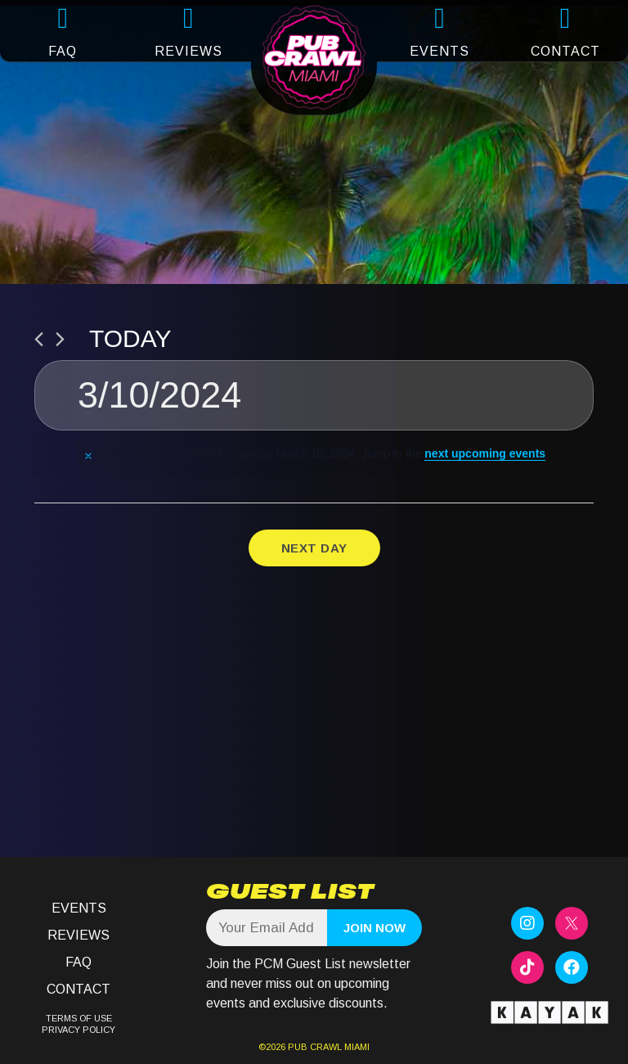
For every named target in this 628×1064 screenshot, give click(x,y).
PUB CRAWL (315, 1047)
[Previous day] (38, 339)
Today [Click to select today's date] (130, 338)
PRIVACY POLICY (78, 1030)
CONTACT (565, 51)
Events (79, 908)
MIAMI (356, 1047)
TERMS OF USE (79, 1018)
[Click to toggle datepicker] (314, 395)
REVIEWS (188, 51)
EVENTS (439, 51)
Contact (78, 989)
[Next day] (60, 339)
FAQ (62, 51)
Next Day (314, 548)
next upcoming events (484, 453)
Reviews (78, 935)
